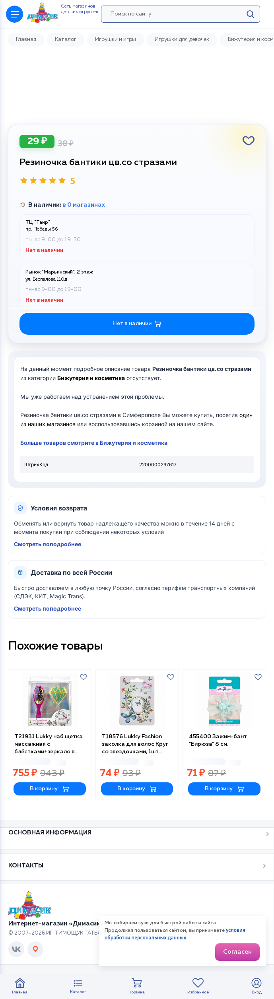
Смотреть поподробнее (47, 544)
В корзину (49, 789)
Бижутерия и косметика (91, 377)
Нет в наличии (137, 323)
